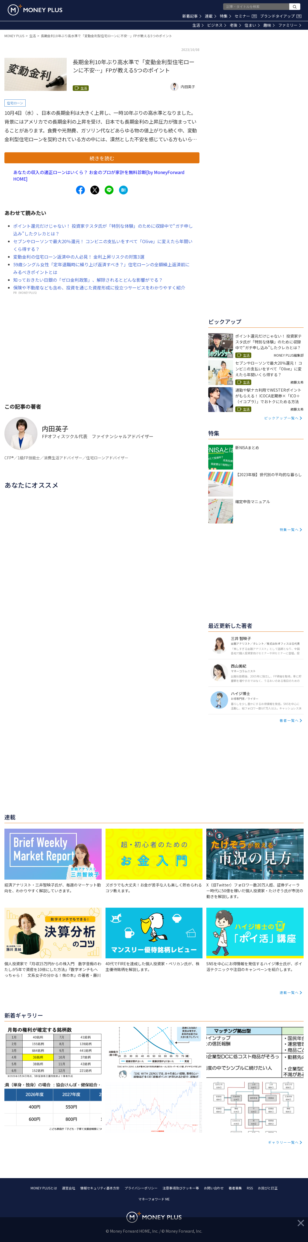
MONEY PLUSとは (44, 1188)
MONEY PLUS (14, 35)
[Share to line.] (109, 190)
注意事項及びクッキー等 (181, 1188)
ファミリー (289, 25)
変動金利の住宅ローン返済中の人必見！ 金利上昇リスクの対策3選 (78, 256)
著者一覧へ (289, 720)
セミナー (246, 16)
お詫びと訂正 (268, 1188)
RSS (250, 1188)
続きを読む (102, 158)
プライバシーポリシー (141, 1188)
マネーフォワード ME (154, 1199)
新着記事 (191, 16)
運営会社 (68, 1188)
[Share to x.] (94, 190)
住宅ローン (15, 103)
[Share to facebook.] (80, 190)
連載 (210, 16)
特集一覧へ (289, 529)
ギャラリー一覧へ (283, 1142)
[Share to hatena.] (123, 190)
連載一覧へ (289, 992)
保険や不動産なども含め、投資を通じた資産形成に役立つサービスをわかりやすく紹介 (99, 287)
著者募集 (235, 1188)
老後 (235, 25)
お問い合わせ (214, 1188)
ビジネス (216, 25)
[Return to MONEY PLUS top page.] (35, 10)
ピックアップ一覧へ (281, 418)
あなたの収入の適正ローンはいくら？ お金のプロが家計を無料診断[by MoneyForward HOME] (99, 175)
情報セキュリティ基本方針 (100, 1188)
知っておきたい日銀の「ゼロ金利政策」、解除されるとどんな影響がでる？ (88, 279)
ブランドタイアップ (280, 16)
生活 (198, 25)
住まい (252, 25)
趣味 (269, 25)
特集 (225, 16)
